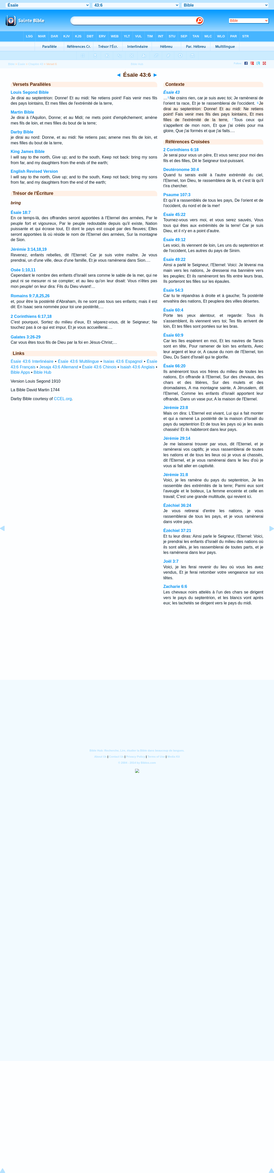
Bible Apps (20, 372)
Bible (11, 64)
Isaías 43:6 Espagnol (122, 361)
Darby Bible (22, 132)
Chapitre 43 (35, 64)
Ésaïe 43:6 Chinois (99, 367)
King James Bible (28, 151)
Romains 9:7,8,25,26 (30, 296)
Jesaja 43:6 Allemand (58, 367)
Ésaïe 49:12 (174, 240)
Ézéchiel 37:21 (177, 530)
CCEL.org (63, 399)
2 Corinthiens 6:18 (181, 150)
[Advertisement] (137, 649)
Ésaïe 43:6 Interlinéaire (32, 361)
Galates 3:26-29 (25, 337)
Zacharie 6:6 (175, 586)
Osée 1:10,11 (23, 270)
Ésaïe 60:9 (173, 335)
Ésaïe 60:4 (173, 310)
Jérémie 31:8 (175, 475)
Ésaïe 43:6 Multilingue (78, 361)
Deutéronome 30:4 (181, 169)
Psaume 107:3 (177, 195)
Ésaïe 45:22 (174, 214)
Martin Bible (22, 112)
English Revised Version (34, 171)
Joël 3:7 (171, 561)
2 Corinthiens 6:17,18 (31, 316)
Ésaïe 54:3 (173, 290)
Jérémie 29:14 (176, 438)
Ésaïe (21, 64)
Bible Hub (42, 372)
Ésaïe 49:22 (174, 259)
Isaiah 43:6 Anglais (137, 367)
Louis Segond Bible (30, 92)
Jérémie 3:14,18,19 (29, 249)
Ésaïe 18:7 (21, 212)
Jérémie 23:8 (175, 407)
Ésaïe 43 (171, 92)
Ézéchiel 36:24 (177, 505)
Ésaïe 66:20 (174, 366)
